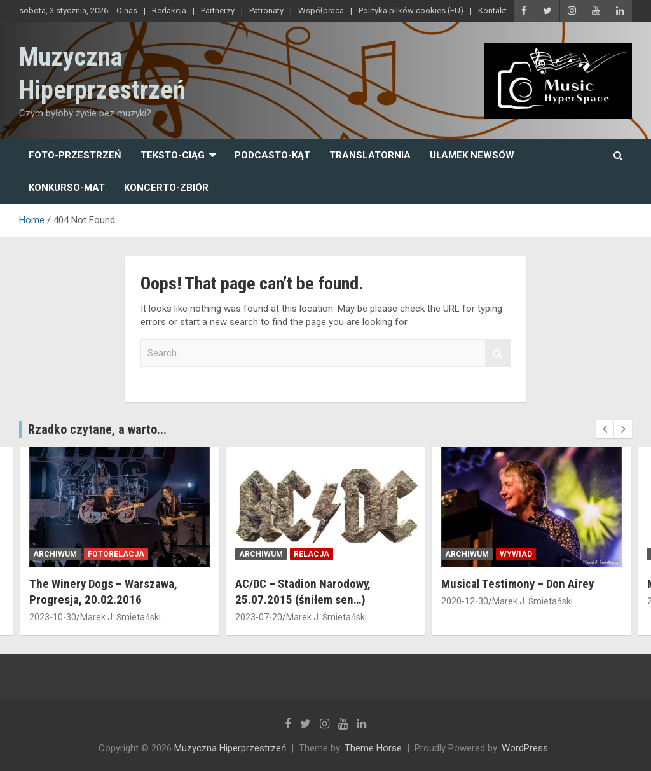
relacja (311, 554)
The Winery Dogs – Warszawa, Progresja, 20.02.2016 (103, 591)
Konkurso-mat (67, 187)
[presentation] (604, 429)
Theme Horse (373, 748)
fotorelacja (116, 554)
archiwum (55, 554)
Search (498, 353)
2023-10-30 (52, 617)
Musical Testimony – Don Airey (517, 583)
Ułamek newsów (472, 155)
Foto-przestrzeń (75, 155)
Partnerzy (218, 10)
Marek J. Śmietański (120, 617)
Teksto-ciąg (172, 155)
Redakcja (169, 10)
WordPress (525, 748)
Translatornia (370, 155)
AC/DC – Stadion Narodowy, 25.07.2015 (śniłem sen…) (303, 591)
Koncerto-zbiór (166, 187)
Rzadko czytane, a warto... (97, 429)
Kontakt (492, 10)
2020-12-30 (464, 601)
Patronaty (266, 10)
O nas (126, 10)
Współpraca (321, 10)
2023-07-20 (258, 617)
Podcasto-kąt (272, 155)
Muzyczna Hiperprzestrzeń (230, 748)
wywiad (516, 554)
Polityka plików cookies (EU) (411, 10)
